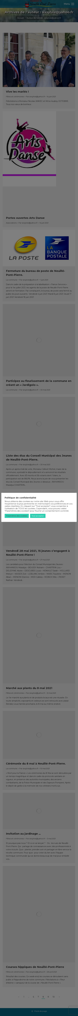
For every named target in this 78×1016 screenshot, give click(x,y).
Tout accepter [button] (38, 516)
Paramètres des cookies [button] (16, 516)
